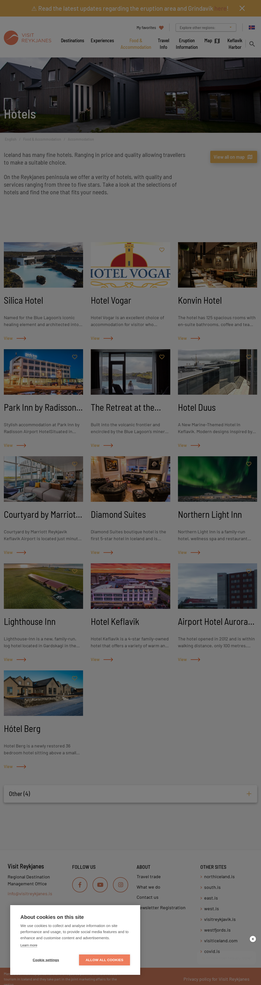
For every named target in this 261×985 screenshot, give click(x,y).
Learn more (28, 945)
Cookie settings (46, 960)
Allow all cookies (104, 960)
